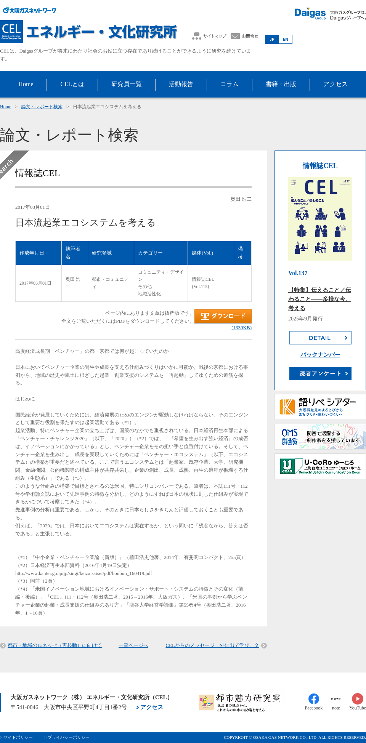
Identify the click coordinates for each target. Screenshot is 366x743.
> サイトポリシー (16, 737)
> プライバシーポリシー (67, 737)
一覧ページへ (133, 645)
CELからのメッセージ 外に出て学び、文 (212, 645)
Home (5, 106)
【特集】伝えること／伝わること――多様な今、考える (319, 299)
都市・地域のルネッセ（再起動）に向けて (55, 645)
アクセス (151, 707)
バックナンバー (320, 355)
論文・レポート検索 (42, 106)
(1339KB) (241, 327)
